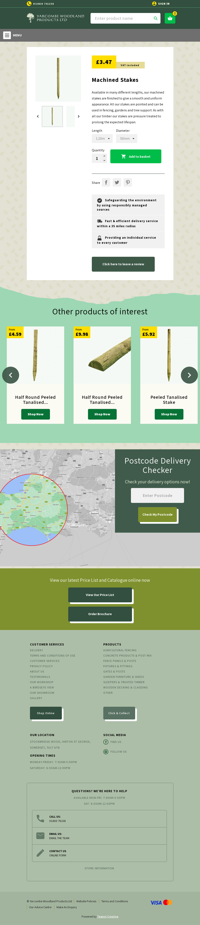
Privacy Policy (41, 666)
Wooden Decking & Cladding (125, 687)
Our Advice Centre (40, 907)
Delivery (36, 650)
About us (37, 671)
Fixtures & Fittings (117, 666)
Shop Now (36, 414)
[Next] (189, 375)
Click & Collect (119, 713)
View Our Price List (100, 595)
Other (108, 693)
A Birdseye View (42, 687)
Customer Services (45, 661)
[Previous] (10, 375)
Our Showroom (42, 693)
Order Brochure (100, 614)
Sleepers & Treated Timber (124, 682)
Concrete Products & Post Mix (127, 655)
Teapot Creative (107, 916)
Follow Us (115, 751)
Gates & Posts (114, 671)
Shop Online (46, 713)
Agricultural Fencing (120, 650)
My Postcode (157, 514)
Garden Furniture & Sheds (123, 677)
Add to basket (135, 156)
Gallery (36, 698)
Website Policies (86, 901)
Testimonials (40, 677)
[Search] (126, 18)
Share (106, 182)
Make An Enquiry (67, 907)
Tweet (117, 182)
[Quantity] (97, 158)
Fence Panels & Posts (119, 661)
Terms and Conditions (114, 901)
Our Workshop (42, 682)
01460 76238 (43, 3)
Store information (99, 868)
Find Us (112, 742)
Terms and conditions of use (52, 655)
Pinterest (127, 182)
